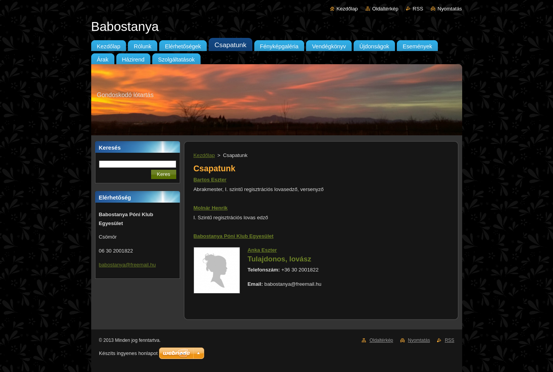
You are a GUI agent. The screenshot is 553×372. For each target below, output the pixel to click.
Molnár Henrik (211, 208)
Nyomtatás (449, 9)
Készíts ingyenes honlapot (128, 353)
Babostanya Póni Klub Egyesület (234, 236)
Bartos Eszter (210, 180)
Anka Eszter (262, 250)
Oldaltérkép (385, 9)
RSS (418, 9)
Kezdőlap (347, 9)
